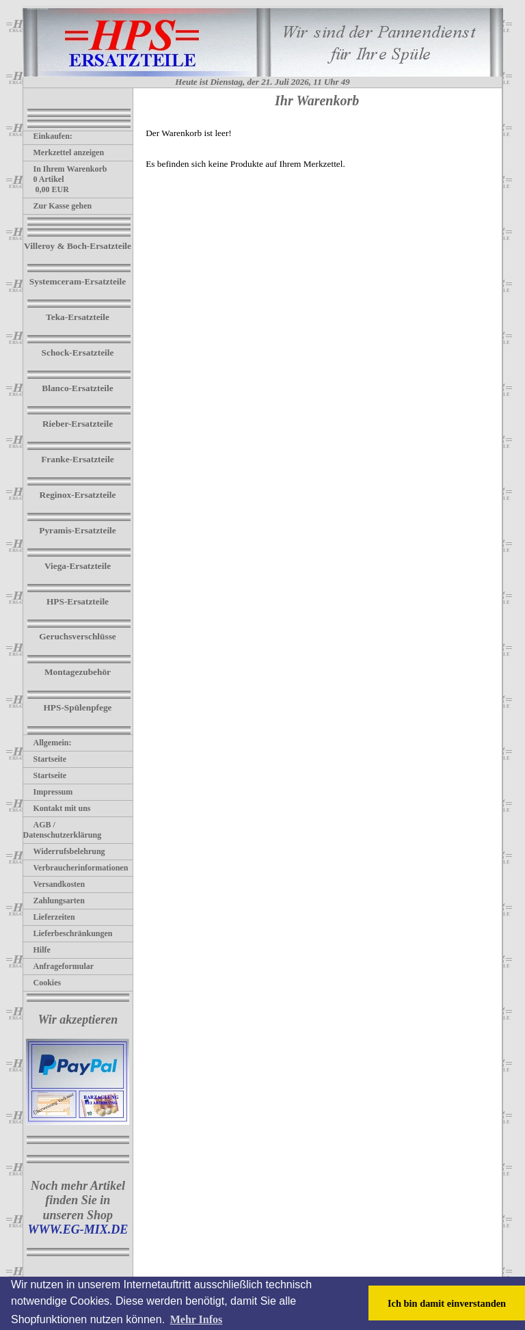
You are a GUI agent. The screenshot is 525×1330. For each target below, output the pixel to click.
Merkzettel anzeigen (64, 152)
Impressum (48, 792)
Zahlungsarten (54, 900)
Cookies (42, 982)
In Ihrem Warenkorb (65, 169)
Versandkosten (54, 884)
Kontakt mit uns (57, 808)
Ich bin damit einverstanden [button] (447, 1303)
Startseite (45, 759)
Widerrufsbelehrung (64, 851)
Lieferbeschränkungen (68, 933)
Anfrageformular (58, 966)
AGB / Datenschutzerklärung (62, 830)
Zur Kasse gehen (57, 206)
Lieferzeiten (49, 917)
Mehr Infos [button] (196, 1319)
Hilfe (37, 950)
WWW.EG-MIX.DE (77, 1229)
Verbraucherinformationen (76, 868)
